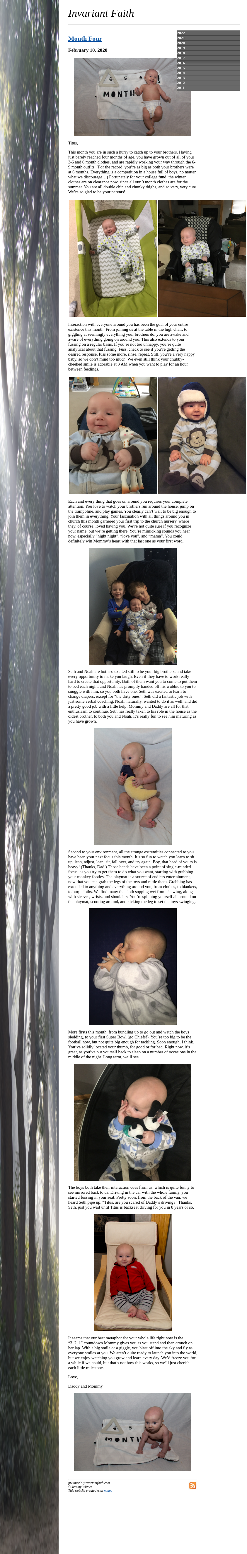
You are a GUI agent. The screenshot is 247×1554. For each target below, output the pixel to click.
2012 (181, 82)
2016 (181, 63)
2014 (181, 72)
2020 (181, 43)
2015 (181, 68)
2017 (181, 58)
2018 (181, 53)
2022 (181, 33)
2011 (181, 87)
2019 (181, 48)
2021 (181, 38)
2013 (181, 77)
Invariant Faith (101, 13)
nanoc (108, 1491)
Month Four (85, 38)
